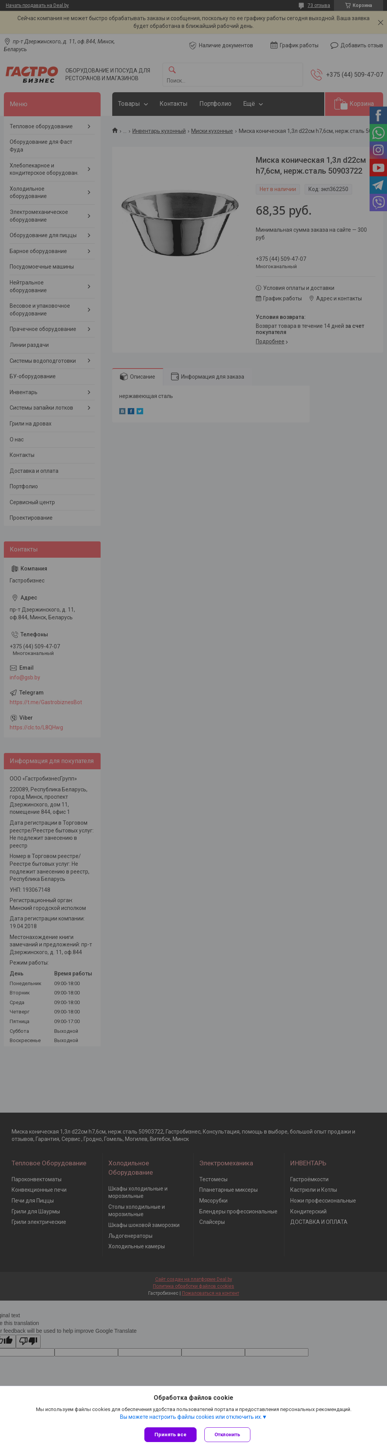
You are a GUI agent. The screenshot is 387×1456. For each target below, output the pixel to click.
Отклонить (227, 1434)
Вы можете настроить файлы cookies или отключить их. (191, 1417)
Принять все (170, 1434)
